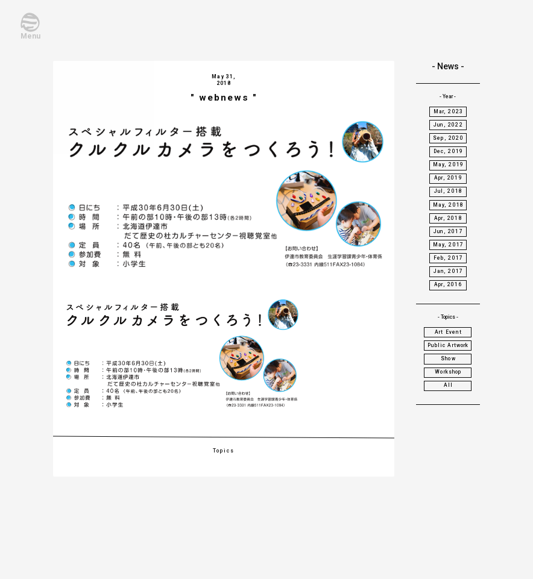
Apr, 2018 (448, 218)
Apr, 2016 (448, 284)
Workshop (448, 372)
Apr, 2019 (448, 178)
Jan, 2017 (449, 271)
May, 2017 (448, 245)
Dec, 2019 (449, 151)
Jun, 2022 (448, 125)
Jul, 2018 (448, 191)
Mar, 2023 (449, 111)
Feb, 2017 (449, 258)
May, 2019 (448, 164)
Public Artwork (447, 345)
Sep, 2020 (448, 138)
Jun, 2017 (448, 231)
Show (448, 358)
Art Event (448, 332)
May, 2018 (448, 205)
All (448, 385)
